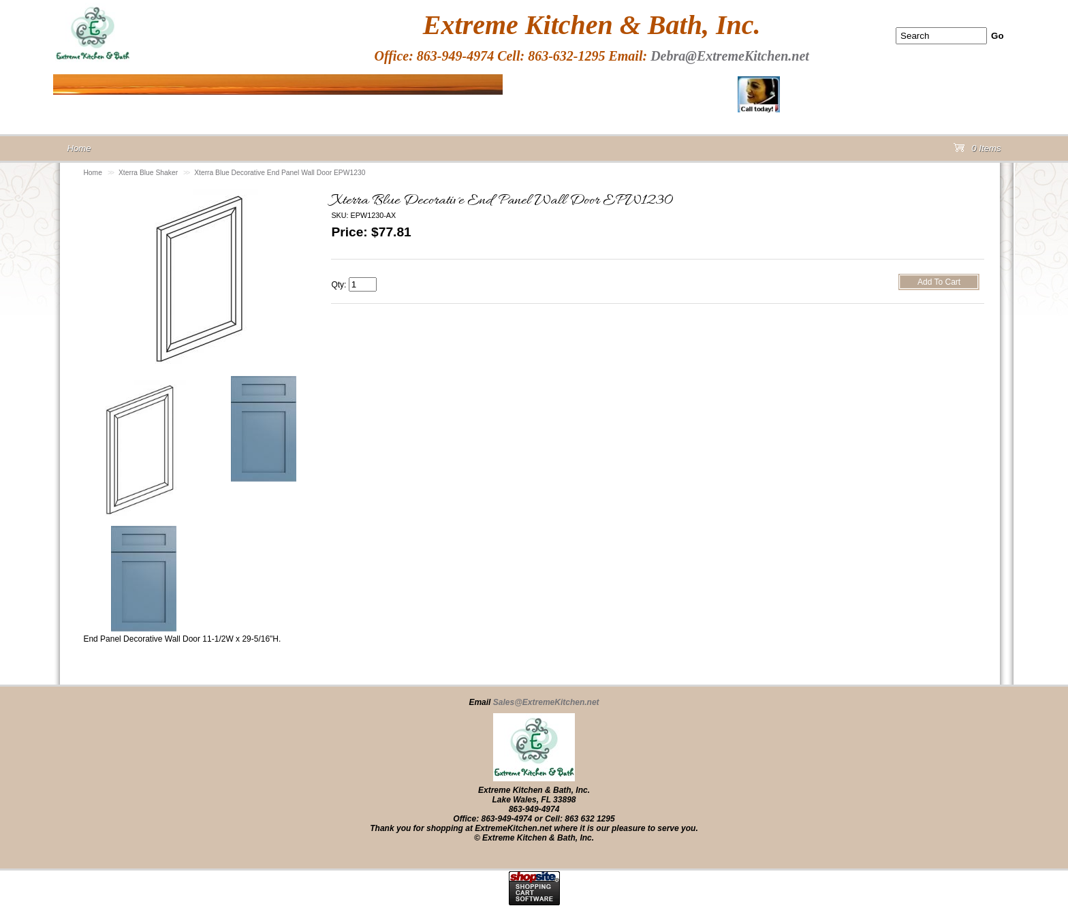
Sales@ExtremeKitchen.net (546, 702)
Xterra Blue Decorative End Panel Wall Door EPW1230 (279, 172)
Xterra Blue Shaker (148, 172)
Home (92, 172)
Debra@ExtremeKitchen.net (729, 55)
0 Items (977, 151)
